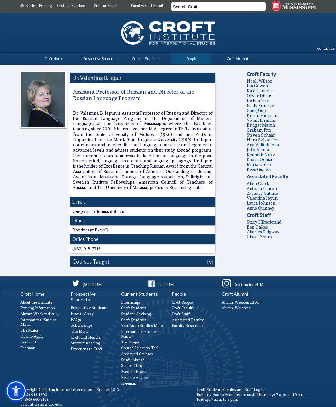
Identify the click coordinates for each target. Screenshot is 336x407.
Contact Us (326, 48)
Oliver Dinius (259, 95)
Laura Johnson (261, 203)
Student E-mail (105, 6)
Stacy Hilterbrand (264, 222)
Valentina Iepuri (262, 198)
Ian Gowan (257, 85)
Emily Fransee (260, 105)
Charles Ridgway (263, 232)
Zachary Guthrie (262, 193)
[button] (16, 390)
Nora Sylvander (262, 140)
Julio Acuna (258, 149)
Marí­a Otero (259, 164)
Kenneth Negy (261, 154)
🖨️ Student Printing (36, 6)
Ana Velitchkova (263, 144)
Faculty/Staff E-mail (147, 6)
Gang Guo (256, 110)
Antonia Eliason (262, 188)
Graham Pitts (259, 130)
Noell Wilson (259, 81)
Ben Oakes (257, 227)
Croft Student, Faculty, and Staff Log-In (231, 389)
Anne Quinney (260, 208)
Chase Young (260, 236)
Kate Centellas (261, 90)
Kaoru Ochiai (259, 159)
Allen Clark (258, 183)
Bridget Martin (261, 125)
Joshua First (258, 100)
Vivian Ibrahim (261, 120)
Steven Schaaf (261, 135)
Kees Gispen (259, 169)
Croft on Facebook (72, 6)
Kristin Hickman (263, 115)
